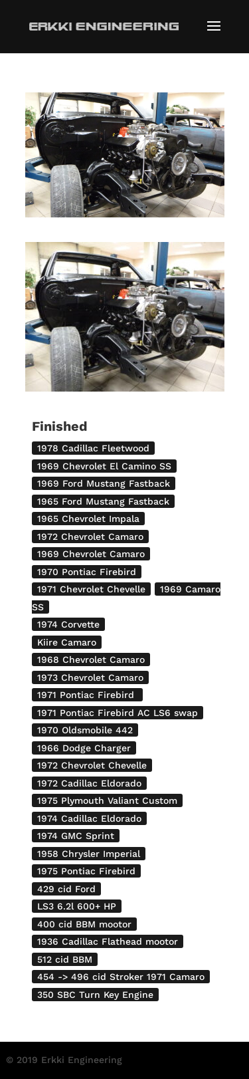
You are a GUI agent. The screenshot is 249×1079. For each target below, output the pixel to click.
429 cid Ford (66, 889)
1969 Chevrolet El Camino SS (104, 466)
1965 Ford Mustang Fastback (103, 501)
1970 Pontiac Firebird (86, 571)
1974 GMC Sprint (75, 835)
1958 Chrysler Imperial (88, 853)
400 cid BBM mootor (84, 924)
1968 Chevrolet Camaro (91, 659)
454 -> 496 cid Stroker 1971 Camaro (121, 976)
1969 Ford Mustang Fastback (103, 483)
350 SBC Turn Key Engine (95, 994)
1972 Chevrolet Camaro (90, 536)
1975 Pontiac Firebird (86, 871)
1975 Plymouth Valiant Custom (107, 800)
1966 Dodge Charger (84, 748)
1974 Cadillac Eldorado (89, 818)
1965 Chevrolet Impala (88, 518)
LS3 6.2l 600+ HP (76, 906)
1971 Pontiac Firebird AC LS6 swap (117, 712)
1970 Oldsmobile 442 (85, 730)
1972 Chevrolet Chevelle (92, 765)
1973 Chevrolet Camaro (90, 677)
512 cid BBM (64, 959)
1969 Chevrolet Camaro (91, 553)
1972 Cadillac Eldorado (89, 783)
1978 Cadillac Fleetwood (93, 448)
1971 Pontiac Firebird (87, 694)
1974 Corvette (68, 624)
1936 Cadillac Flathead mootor (107, 941)
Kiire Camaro (66, 642)
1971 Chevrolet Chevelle (91, 589)
